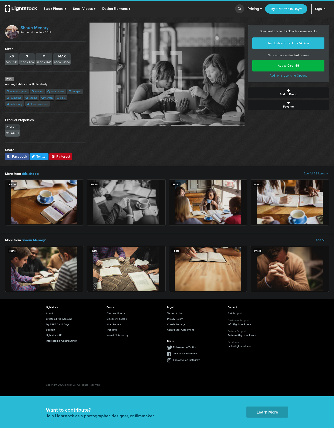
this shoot (29, 173)
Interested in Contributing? (61, 340)
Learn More (267, 411)
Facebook (17, 156)
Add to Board (288, 92)
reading (31, 98)
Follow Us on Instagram (186, 359)
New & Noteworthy (117, 335)
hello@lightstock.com (240, 345)
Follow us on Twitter (184, 346)
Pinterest (60, 156)
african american (37, 104)
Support (50, 329)
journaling (14, 98)
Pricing (254, 9)
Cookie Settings (176, 324)
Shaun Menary (34, 27)
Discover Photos (116, 313)
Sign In (320, 8)
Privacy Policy (175, 318)
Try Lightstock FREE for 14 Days (288, 43)
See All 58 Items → (316, 173)
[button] (55, 9)
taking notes (56, 91)
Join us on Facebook (185, 353)
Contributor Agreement (180, 329)
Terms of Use (174, 313)
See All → (322, 240)
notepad (75, 91)
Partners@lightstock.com (242, 335)
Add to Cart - (288, 65)
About (49, 313)
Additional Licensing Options (288, 75)
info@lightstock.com (239, 323)
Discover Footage (117, 318)
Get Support (235, 313)
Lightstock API (54, 335)
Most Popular (114, 324)
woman (47, 98)
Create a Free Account (59, 318)
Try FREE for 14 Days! (286, 8)
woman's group (17, 91)
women (37, 91)
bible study (15, 104)
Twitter (39, 156)
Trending (112, 329)
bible (61, 98)
